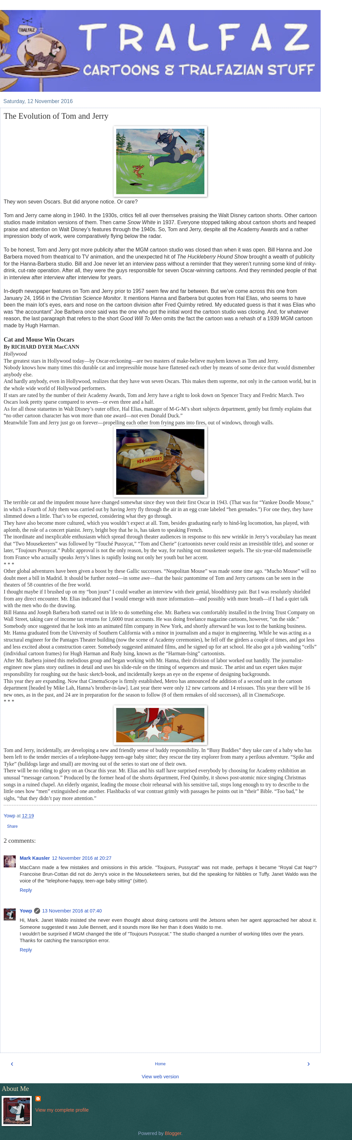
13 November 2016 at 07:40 (72, 910)
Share (12, 826)
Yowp (26, 910)
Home (160, 1064)
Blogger (173, 1133)
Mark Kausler (35, 858)
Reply (26, 890)
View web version (160, 1076)
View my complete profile (62, 1110)
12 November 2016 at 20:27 (81, 858)
